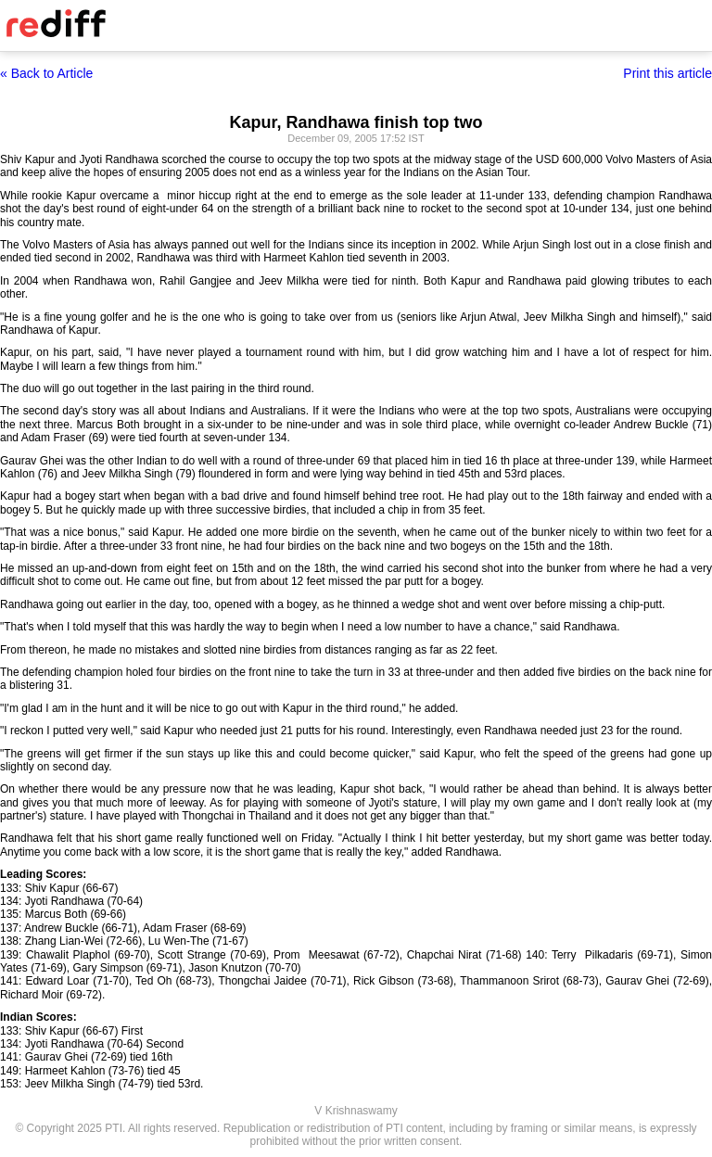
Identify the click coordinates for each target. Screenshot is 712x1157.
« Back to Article (46, 73)
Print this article (667, 73)
